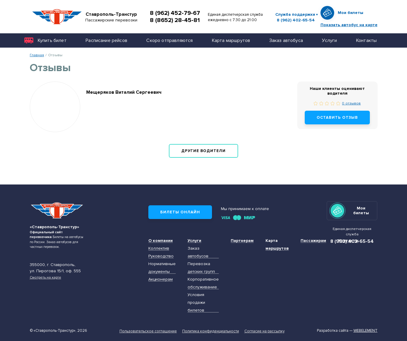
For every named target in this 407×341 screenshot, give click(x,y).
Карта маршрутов (231, 40)
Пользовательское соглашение (148, 331)
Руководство (161, 256)
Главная (37, 55)
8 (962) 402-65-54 (296, 20)
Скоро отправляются (169, 40)
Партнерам (242, 240)
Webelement (365, 330)
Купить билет (52, 40)
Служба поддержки (295, 14)
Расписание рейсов (106, 40)
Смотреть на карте (45, 277)
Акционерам (160, 279)
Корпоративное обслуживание (203, 283)
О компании (160, 240)
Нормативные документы (162, 267)
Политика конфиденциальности (210, 331)
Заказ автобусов (198, 252)
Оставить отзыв (337, 117)
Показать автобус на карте (349, 24)
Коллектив (158, 248)
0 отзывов (351, 103)
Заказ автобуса (286, 40)
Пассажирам (313, 240)
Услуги (329, 40)
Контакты (366, 40)
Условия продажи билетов (196, 302)
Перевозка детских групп (201, 267)
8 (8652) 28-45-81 (175, 20)
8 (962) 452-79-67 (175, 13)
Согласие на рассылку (264, 331)
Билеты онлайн (180, 212)
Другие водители (203, 150)
